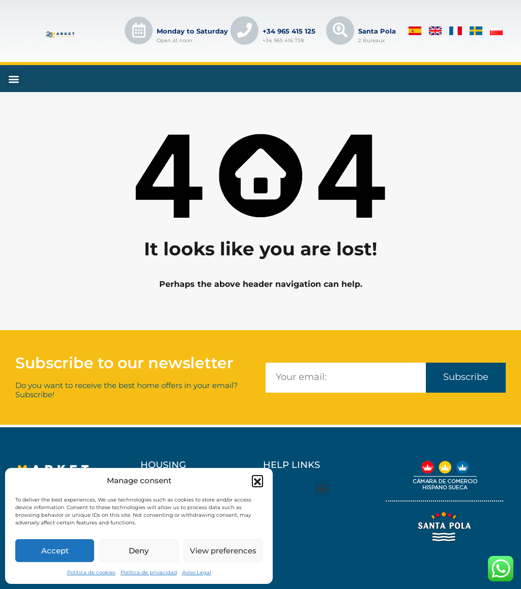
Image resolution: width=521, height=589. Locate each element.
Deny (139, 550)
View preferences (223, 550)
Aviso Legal (196, 572)
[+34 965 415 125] (244, 30)
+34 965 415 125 (289, 31)
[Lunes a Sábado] (139, 30)
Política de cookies (91, 572)
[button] (257, 481)
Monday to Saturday (192, 31)
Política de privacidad (149, 572)
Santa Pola (377, 31)
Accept (55, 550)
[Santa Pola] (340, 30)
